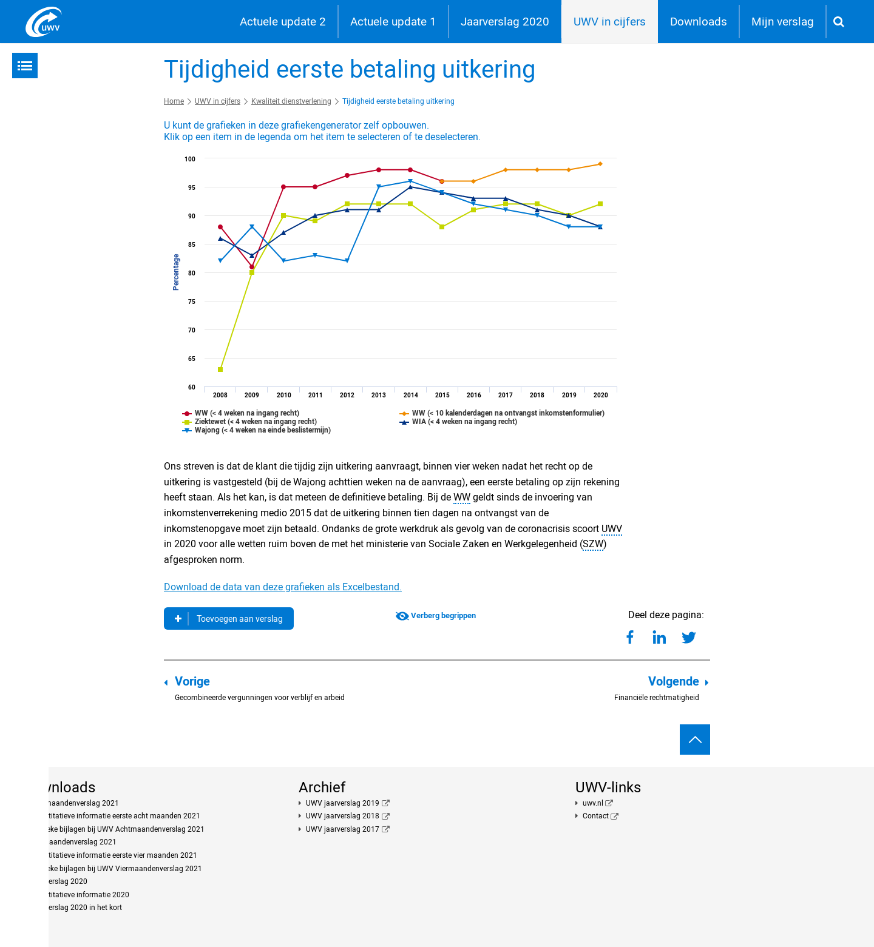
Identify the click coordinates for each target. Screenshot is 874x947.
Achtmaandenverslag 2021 (74, 803)
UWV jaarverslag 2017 (342, 829)
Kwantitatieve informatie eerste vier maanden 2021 (113, 855)
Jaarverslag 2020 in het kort (76, 907)
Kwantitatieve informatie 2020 (79, 895)
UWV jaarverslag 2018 (342, 816)
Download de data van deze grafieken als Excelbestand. (283, 587)
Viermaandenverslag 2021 (73, 842)
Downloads (698, 22)
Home (174, 101)
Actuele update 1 (393, 22)
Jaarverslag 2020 (505, 22)
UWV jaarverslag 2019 (342, 803)
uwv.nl (593, 803)
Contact (596, 816)
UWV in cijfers (610, 22)
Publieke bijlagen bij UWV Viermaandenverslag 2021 (116, 868)
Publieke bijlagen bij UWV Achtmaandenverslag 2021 (117, 829)
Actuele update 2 (283, 22)
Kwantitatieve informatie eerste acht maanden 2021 (115, 816)
